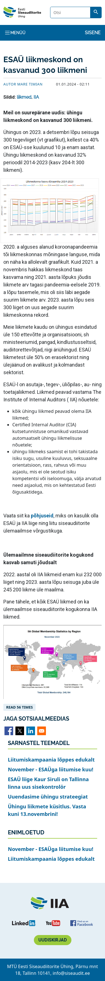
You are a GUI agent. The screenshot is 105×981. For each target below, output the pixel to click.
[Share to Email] (41, 731)
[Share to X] (19, 731)
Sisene (93, 32)
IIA (36, 97)
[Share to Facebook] (8, 731)
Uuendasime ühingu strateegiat (48, 796)
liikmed (24, 97)
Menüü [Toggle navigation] (14, 33)
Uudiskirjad (52, 940)
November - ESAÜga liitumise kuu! (50, 769)
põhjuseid (42, 516)
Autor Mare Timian (23, 84)
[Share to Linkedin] (30, 731)
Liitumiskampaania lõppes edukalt (51, 759)
